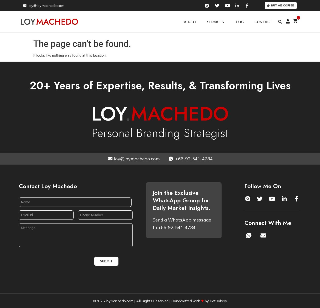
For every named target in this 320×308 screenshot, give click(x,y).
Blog (239, 22)
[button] (280, 21)
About (190, 22)
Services (215, 22)
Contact (263, 22)
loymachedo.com (119, 301)
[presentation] (52, 261)
